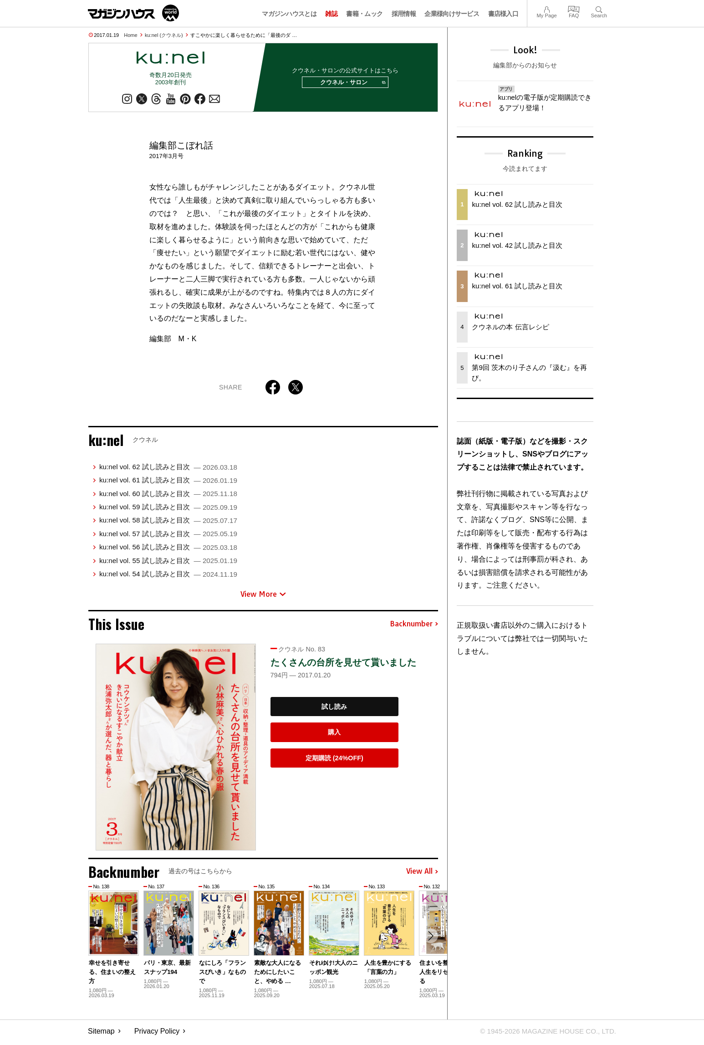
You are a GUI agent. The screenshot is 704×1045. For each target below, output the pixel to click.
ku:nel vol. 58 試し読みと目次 (168, 523)
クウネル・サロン (351, 83)
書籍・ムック (364, 13)
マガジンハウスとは (289, 13)
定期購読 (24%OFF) (334, 760)
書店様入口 (503, 13)
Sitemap (101, 1034)
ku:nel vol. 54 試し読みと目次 (168, 576)
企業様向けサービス (451, 13)
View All (422, 874)
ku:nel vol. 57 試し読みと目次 (168, 536)
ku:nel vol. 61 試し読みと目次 (168, 483)
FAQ (573, 8)
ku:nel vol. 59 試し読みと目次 (168, 509)
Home (130, 35)
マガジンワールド (133, 13)
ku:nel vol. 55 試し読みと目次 (168, 563)
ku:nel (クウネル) (164, 35)
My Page (546, 8)
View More (263, 596)
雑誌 (331, 13)
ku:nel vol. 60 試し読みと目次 (168, 496)
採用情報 (404, 13)
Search (599, 8)
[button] (430, 939)
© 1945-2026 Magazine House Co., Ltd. (544, 1034)
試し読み (334, 708)
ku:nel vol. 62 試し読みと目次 (168, 469)
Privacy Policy (157, 1034)
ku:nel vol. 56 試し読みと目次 (168, 549)
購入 (334, 734)
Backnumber (414, 627)
